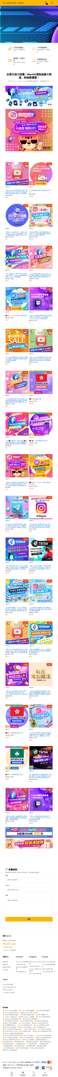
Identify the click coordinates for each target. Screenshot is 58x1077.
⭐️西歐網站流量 (20, 1044)
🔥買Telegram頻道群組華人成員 (42, 1031)
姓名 (6, 875)
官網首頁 (5, 961)
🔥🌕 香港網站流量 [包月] (14, 733)
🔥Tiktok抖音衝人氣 (39, 1027)
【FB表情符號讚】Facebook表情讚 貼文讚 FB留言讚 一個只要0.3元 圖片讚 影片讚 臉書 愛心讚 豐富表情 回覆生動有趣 (16, 609)
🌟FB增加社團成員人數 (27, 1014)
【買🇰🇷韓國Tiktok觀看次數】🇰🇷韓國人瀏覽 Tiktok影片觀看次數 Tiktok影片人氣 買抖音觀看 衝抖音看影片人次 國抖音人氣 (40, 776)
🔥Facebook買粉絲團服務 (27, 1010)
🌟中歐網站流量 (31, 1044)
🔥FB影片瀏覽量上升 (42, 1014)
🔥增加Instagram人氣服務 (26, 1017)
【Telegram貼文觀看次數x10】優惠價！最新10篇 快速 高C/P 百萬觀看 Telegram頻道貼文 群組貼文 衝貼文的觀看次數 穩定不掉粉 (17, 525)
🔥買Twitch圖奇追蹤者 (26, 1037)
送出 (29, 919)
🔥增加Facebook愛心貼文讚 (28, 1012)
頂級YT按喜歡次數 (47, 969)
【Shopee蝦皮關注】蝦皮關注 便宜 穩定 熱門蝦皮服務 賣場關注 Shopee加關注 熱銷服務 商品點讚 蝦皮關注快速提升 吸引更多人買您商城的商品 (40, 692)
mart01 (8, 437)
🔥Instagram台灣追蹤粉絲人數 (12, 1019)
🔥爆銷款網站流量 (41, 1039)
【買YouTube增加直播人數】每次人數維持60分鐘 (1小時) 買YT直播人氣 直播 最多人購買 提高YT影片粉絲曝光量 (17, 651)
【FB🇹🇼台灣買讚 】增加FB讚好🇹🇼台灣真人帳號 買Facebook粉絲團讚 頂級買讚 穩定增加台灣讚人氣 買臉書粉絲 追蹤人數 (16, 442)
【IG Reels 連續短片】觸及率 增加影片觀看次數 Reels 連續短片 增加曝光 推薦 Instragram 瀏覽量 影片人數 (40, 734)
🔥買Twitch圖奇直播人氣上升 (11, 1039)
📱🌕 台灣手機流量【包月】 (38, 440)
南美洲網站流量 (41, 1046)
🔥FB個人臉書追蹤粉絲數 (10, 1014)
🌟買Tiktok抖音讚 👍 (29, 1029)
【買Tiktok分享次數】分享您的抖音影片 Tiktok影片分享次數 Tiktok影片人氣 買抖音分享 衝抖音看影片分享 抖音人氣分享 (40, 567)
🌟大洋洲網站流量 (8, 1048)
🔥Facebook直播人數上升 (10, 1012)
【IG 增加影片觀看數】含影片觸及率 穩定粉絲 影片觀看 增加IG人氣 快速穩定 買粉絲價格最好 (40, 609)
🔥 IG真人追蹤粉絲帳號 (43, 1017)
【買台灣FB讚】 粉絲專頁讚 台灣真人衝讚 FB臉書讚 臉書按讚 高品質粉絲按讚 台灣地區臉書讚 (17, 818)
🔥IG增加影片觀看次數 (41, 1021)
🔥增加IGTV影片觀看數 (9, 1023)
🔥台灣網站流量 (7, 1041)
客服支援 (13, 950)
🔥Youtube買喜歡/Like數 (41, 1025)
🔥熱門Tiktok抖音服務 (9, 1027)
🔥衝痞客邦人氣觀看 (32, 1041)
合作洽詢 (5, 970)
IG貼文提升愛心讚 (34, 966)
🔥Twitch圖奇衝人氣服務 (10, 1037)
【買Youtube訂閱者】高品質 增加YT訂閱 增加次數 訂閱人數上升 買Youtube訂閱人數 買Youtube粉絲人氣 (17, 692)
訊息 (6, 895)
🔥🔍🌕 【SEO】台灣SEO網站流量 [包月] (40, 483)
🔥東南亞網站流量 (8, 1044)
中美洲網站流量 (30, 1046)
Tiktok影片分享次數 (8, 992)
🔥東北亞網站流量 (45, 1041)
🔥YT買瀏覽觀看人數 (9, 1025)
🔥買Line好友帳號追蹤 (37, 1048)
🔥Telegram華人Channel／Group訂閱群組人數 (16, 1031)
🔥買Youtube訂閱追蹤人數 (40, 1023)
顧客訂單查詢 (7, 967)
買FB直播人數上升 (21, 971)
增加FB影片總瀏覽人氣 (22, 968)
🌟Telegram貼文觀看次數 (43, 1035)
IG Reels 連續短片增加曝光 (35, 970)
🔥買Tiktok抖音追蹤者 (24, 1027)
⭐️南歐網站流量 (7, 1046)
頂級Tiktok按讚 (7, 990)
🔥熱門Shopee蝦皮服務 (10, 1050)
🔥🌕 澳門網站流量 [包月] (14, 774)
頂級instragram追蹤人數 (35, 962)
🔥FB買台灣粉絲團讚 (43, 1010)
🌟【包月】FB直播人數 (9, 1017)
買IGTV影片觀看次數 (35, 973)
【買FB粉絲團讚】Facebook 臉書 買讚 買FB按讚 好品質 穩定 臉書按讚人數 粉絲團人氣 (40, 651)
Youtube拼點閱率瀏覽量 (48, 965)
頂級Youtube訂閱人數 (48, 961)
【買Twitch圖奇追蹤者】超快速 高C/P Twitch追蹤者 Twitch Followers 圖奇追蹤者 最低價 (40, 818)
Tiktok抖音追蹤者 (8, 984)
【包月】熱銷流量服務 (22, 1048)
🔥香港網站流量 (19, 1041)
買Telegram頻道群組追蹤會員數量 (13, 1033)
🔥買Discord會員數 (28, 1039)
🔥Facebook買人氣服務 (10, 1010)
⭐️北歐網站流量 (43, 1044)
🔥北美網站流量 (19, 1046)
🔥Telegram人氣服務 (44, 1029)
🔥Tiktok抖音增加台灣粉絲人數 (12, 1029)
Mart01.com (15, 1062)
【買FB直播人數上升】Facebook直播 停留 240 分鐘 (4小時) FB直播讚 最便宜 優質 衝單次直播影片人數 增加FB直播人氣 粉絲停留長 (17, 567)
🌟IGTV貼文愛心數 (24, 1023)
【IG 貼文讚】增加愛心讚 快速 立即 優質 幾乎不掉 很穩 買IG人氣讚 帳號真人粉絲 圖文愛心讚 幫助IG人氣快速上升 (40, 525)
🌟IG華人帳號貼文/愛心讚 (10, 1021)
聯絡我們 (5, 964)
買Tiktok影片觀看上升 (9, 987)
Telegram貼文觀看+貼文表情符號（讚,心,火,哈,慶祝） (18, 1035)
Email (7, 885)
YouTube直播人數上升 (48, 971)
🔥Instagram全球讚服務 (30, 1019)
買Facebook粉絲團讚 (22, 961)
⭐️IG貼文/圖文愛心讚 (26, 1021)
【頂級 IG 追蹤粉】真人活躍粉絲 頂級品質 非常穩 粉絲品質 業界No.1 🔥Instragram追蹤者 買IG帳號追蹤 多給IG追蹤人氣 (17, 484)
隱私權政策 (28, 1062)
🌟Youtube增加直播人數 (24, 1025)
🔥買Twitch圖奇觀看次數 (43, 1037)
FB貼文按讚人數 (20, 964)
